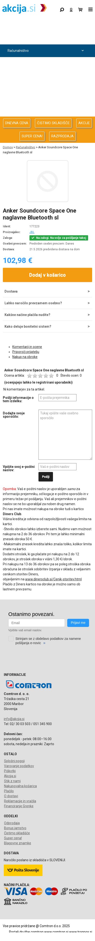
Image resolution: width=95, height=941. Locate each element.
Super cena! (13, 838)
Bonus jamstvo (15, 828)
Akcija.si (10, 776)
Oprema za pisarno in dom (46, 101)
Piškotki (10, 771)
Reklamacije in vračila (20, 801)
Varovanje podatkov (19, 766)
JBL (31, 232)
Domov (8, 147)
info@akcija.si (14, 719)
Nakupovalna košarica (20, 786)
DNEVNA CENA (16, 123)
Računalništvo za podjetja (46, 63)
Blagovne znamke (17, 843)
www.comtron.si (56, 932)
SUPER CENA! (32, 136)
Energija (46, 88)
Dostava (11, 291)
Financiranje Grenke (18, 806)
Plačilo (9, 791)
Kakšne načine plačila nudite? (27, 315)
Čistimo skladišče (17, 833)
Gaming (46, 25)
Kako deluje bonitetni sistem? (28, 326)
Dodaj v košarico (47, 275)
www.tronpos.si (80, 932)
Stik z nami (12, 781)
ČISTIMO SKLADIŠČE (53, 123)
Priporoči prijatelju (25, 352)
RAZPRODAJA (62, 136)
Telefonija (46, 114)
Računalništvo (46, 50)
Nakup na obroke (25, 357)
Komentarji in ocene (27, 347)
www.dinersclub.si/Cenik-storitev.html (53, 579)
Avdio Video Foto (46, 76)
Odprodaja (46, 38)
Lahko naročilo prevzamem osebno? (33, 303)
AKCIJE (84, 123)
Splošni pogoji (14, 761)
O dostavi (11, 796)
